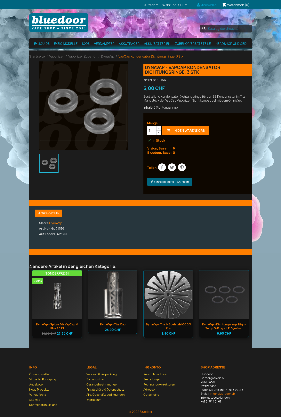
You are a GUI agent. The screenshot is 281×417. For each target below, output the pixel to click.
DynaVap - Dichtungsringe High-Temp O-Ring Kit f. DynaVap (224, 326)
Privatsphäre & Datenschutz (105, 389)
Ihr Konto (152, 367)
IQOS (86, 43)
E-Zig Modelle (66, 43)
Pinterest (182, 167)
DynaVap (55, 223)
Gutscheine (151, 394)
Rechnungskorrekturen (159, 384)
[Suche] (226, 28)
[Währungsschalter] (183, 5)
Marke (44, 223)
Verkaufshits (37, 394)
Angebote (36, 384)
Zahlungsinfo (95, 379)
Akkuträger (129, 43)
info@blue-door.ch (222, 393)
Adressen (150, 389)
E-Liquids (42, 43)
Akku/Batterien (157, 43)
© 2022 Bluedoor (140, 412)
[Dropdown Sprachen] (150, 5)
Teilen (162, 167)
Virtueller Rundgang (42, 379)
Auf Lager (46, 234)
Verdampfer (104, 43)
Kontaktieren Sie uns (43, 405)
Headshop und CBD (230, 43)
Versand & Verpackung (101, 374)
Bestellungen (152, 379)
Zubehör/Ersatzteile (193, 43)
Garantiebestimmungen (102, 384)
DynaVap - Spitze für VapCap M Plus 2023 (57, 326)
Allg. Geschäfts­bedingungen (105, 394)
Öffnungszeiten (40, 374)
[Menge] (152, 130)
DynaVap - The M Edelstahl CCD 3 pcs (168, 326)
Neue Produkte (39, 389)
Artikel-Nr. (150, 80)
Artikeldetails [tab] (48, 213)
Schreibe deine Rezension (169, 182)
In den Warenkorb (185, 130)
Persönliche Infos (155, 374)
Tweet (172, 167)
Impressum (93, 400)
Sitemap (34, 400)
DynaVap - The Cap (112, 324)
